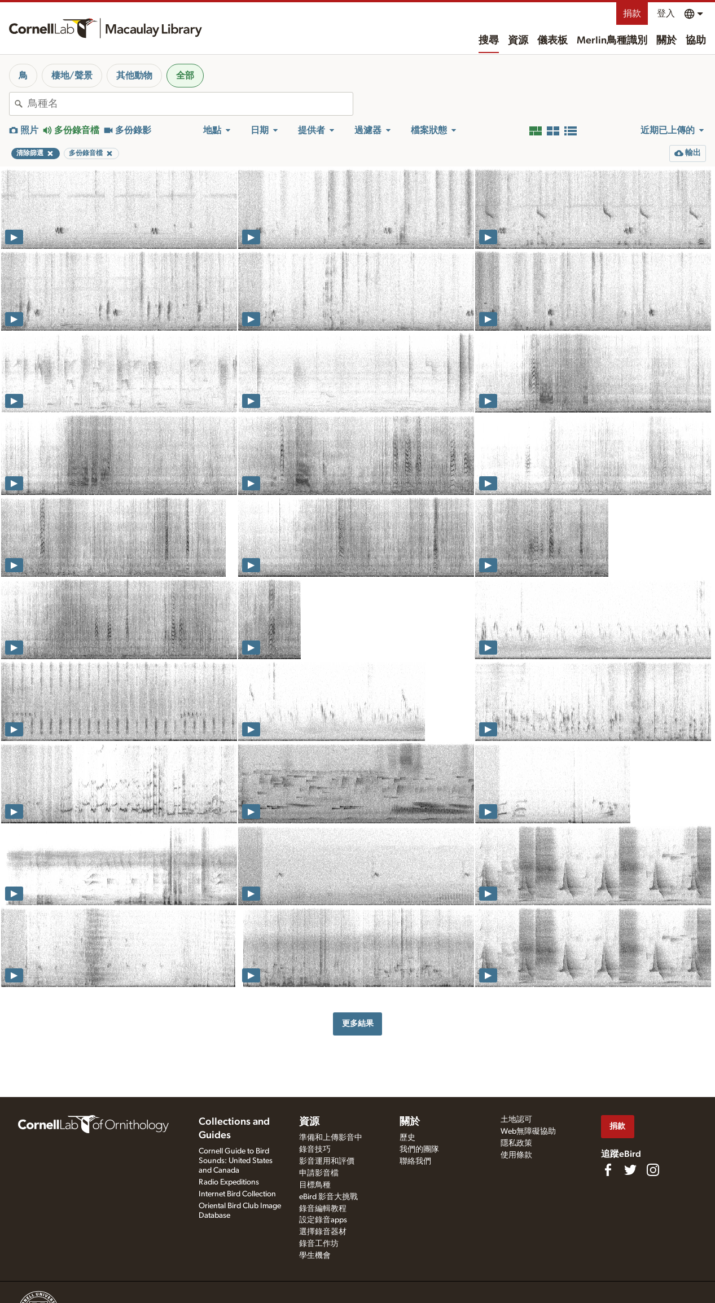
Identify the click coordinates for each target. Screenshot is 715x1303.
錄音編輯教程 (322, 1209)
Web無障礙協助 (528, 1131)
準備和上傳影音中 (330, 1138)
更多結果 (358, 1023)
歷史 (407, 1138)
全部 (185, 75)
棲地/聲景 (72, 75)
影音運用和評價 (326, 1161)
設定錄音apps (323, 1220)
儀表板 (552, 41)
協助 (696, 41)
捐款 (632, 13)
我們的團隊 (419, 1149)
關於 (666, 41)
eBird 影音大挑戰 (328, 1197)
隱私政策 (516, 1143)
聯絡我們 (415, 1161)
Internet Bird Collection (237, 1194)
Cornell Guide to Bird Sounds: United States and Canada (236, 1160)
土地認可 (516, 1120)
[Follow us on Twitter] (630, 1170)
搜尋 (489, 41)
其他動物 (134, 75)
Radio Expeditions (229, 1182)
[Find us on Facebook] (608, 1170)
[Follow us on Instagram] (653, 1170)
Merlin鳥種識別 (612, 41)
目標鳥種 (315, 1185)
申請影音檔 (319, 1173)
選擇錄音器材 (322, 1232)
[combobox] (190, 104)
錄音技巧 (315, 1149)
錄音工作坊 (319, 1244)
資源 (518, 41)
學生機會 (315, 1256)
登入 (666, 13)
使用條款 (516, 1155)
